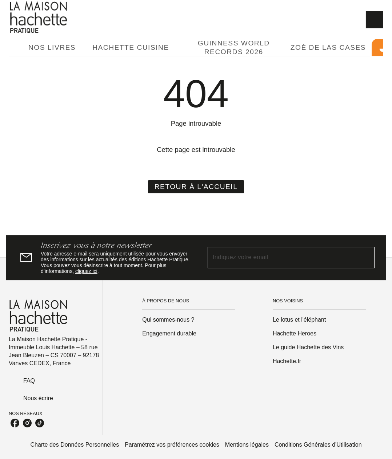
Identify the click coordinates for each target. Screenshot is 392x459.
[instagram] (27, 423)
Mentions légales (247, 445)
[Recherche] (374, 19)
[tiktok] (39, 423)
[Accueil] (39, 17)
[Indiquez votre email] (282, 257)
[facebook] (15, 423)
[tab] (16, 47)
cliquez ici (86, 271)
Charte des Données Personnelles (74, 445)
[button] (196, 186)
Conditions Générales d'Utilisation (318, 445)
